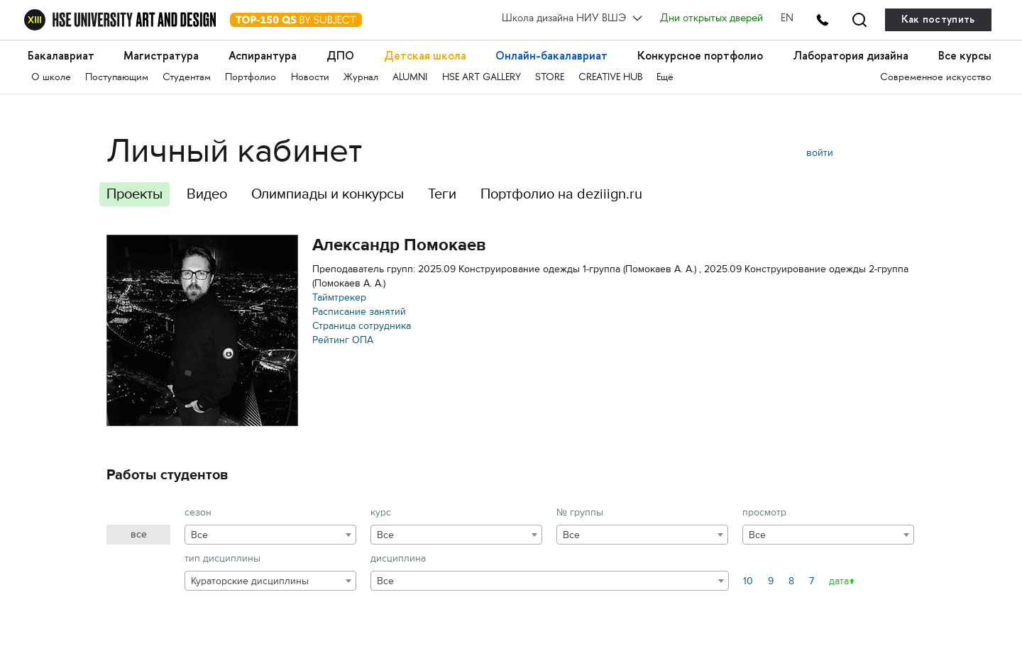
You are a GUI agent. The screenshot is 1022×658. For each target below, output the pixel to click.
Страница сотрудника (361, 325)
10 (748, 581)
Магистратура (161, 55)
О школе (51, 77)
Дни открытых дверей (711, 19)
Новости (310, 77)
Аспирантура (263, 55)
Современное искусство (935, 77)
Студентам (187, 77)
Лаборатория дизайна (850, 55)
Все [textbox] (199, 535)
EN (787, 19)
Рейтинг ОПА (342, 340)
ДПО (340, 55)
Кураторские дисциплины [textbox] (250, 581)
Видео (207, 193)
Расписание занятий (359, 311)
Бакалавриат (61, 55)
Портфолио (250, 77)
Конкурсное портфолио (700, 55)
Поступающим (116, 77)
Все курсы (964, 55)
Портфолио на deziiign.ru (561, 193)
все (139, 534)
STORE (549, 77)
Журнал (361, 77)
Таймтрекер (339, 297)
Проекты (134, 193)
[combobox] (270, 535)
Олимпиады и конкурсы (327, 193)
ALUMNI (409, 77)
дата (839, 581)
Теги (442, 193)
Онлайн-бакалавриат (551, 55)
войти (819, 152)
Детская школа (425, 55)
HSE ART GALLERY (481, 77)
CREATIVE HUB (610, 77)
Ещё (665, 77)
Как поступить (938, 19)
